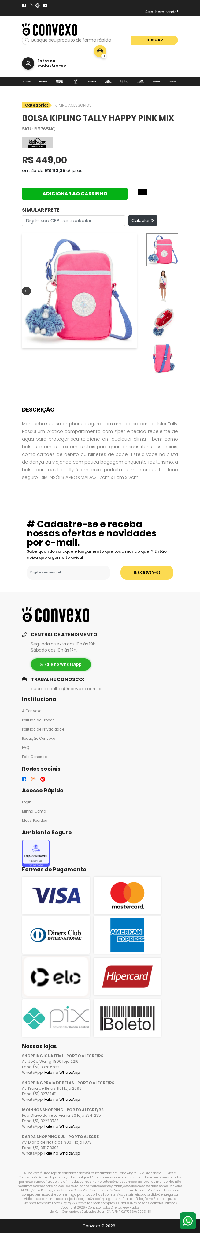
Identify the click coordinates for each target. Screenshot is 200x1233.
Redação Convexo (38, 738)
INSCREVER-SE (147, 572)
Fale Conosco (34, 756)
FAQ (25, 747)
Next (131, 291)
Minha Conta (34, 811)
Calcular (142, 220)
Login (27, 802)
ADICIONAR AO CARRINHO (75, 193)
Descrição (38, 409)
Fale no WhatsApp (62, 1072)
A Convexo (31, 711)
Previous (25, 291)
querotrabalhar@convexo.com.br (66, 689)
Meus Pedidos (34, 820)
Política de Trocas (38, 720)
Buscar (154, 40)
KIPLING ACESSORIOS (73, 105)
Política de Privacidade (43, 729)
